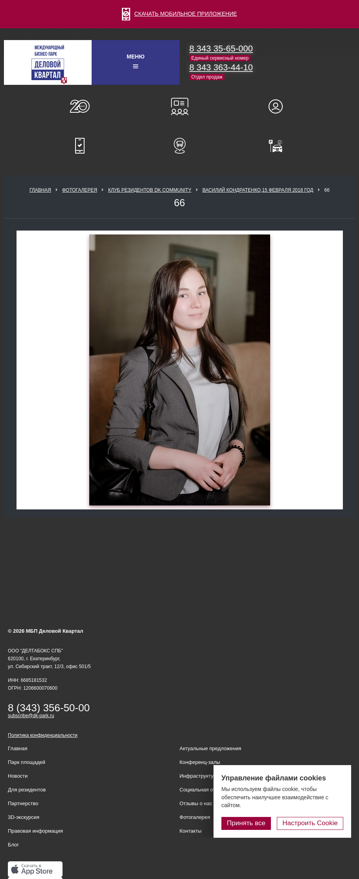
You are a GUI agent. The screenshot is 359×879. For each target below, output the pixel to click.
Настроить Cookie (310, 823)
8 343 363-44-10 (221, 67)
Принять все (246, 823)
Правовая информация (35, 831)
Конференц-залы (179, 106)
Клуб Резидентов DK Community (149, 190)
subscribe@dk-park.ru (31, 715)
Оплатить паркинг (279, 145)
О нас (80, 106)
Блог (13, 845)
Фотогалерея (79, 190)
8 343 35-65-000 (221, 48)
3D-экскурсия (23, 817)
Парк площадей (26, 762)
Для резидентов (279, 106)
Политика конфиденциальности (42, 735)
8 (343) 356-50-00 (49, 708)
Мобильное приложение (80, 145)
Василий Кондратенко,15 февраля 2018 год (258, 190)
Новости (18, 776)
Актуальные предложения (210, 748)
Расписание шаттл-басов (179, 145)
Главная (40, 190)
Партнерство (23, 803)
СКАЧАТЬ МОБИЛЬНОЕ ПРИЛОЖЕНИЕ (179, 14)
